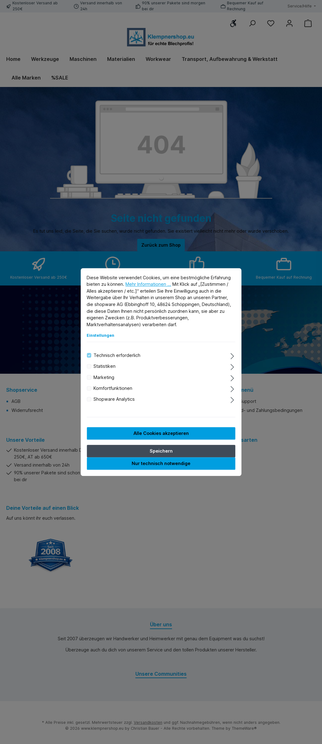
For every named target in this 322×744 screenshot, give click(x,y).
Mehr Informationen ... (148, 285)
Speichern (161, 451)
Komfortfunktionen (112, 389)
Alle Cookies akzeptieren (161, 434)
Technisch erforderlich (116, 356)
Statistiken (104, 367)
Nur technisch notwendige (161, 464)
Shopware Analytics (114, 400)
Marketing (103, 378)
